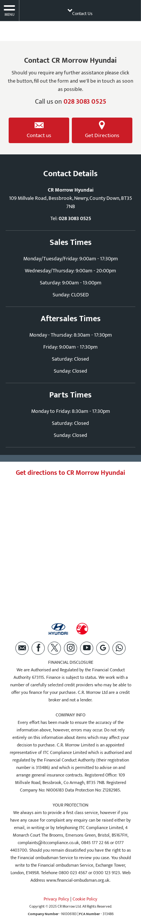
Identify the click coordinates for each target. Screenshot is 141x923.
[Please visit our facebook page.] (38, 648)
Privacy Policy (56, 899)
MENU (9, 11)
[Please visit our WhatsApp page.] (119, 648)
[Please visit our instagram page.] (70, 648)
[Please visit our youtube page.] (86, 648)
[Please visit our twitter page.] (54, 648)
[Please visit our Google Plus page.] (102, 648)
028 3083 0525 (85, 101)
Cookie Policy (85, 899)
